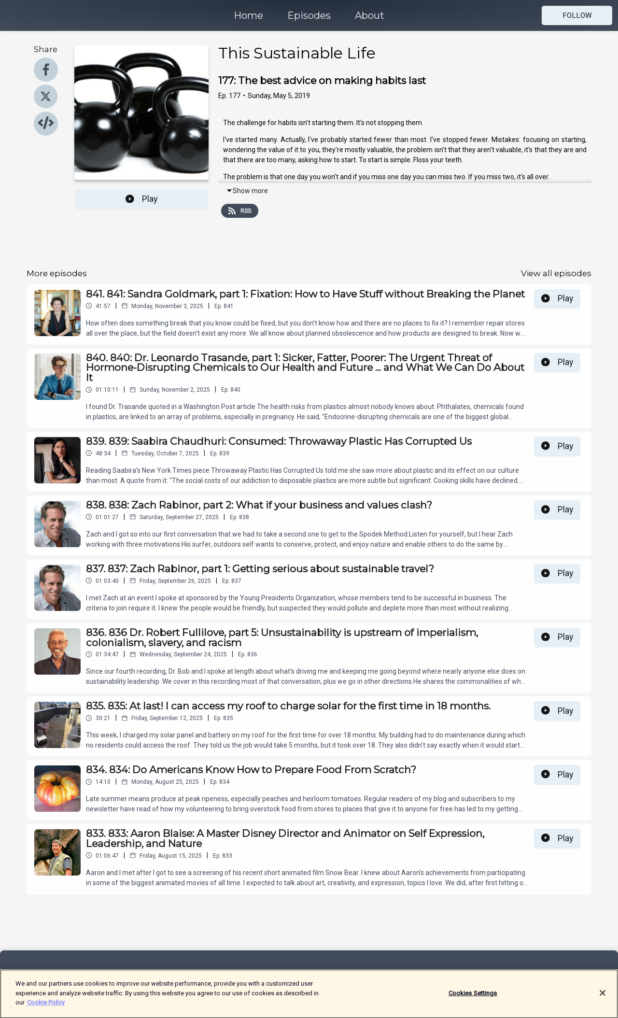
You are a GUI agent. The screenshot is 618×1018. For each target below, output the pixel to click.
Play (141, 199)
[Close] (602, 998)
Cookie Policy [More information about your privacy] (46, 1008)
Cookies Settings (473, 999)
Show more (247, 191)
